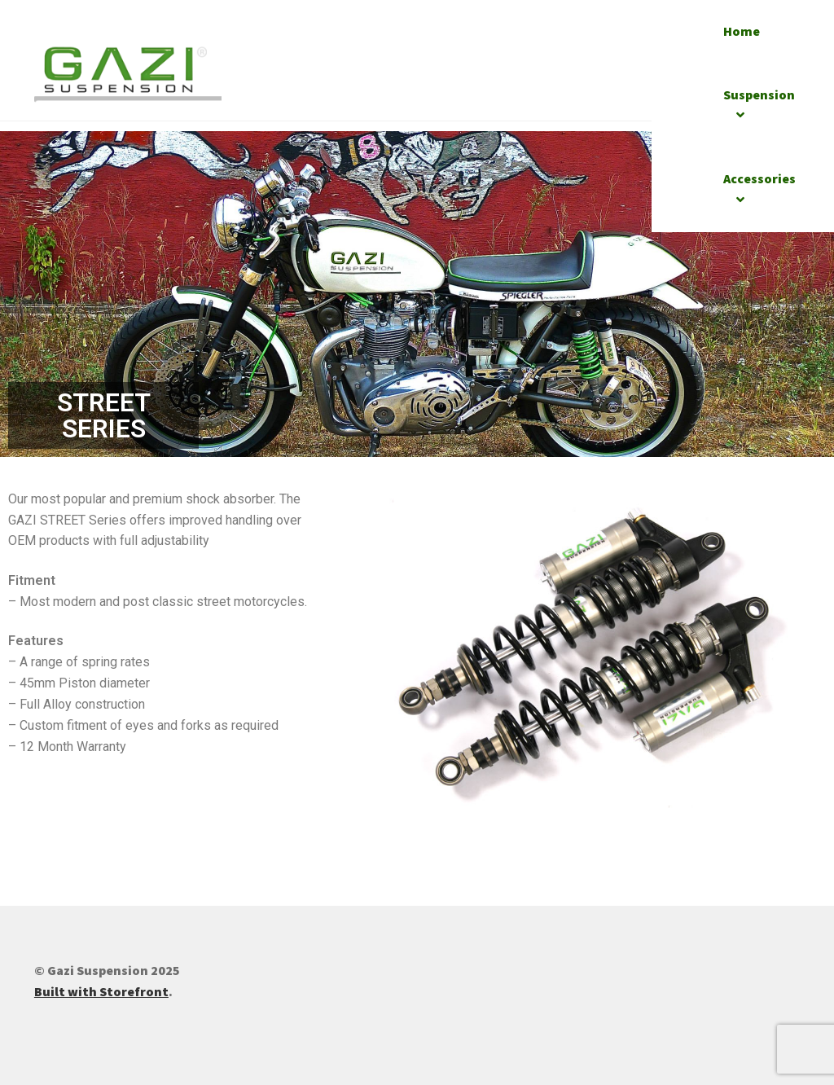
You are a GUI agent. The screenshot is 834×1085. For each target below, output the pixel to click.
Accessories (759, 178)
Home (741, 31)
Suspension (759, 94)
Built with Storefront (101, 991)
